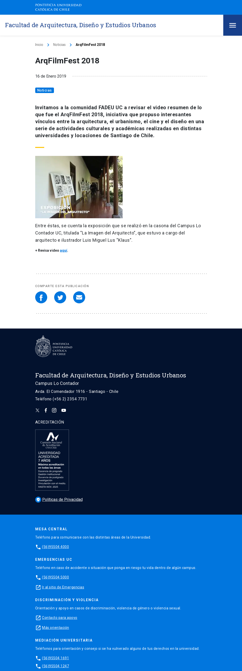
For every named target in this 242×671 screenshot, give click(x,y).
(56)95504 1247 (55, 666)
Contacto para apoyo (59, 618)
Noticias (59, 45)
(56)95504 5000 (55, 577)
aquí (63, 250)
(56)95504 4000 (55, 547)
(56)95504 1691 (55, 658)
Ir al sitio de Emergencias (63, 587)
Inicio (39, 45)
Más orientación (55, 628)
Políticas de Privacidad (59, 499)
